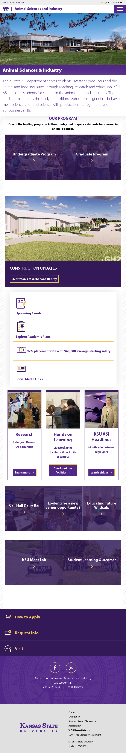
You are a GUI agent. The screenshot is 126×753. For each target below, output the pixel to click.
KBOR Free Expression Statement (84, 734)
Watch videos (101, 472)
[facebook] (55, 667)
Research (24, 434)
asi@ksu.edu (75, 687)
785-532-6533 (51, 687)
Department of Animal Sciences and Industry (63, 678)
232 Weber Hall (63, 682)
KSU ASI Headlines (101, 436)
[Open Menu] (120, 9)
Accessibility (74, 725)
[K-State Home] (6, 9)
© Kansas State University (81, 741)
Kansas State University (13, 2)
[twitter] (71, 667)
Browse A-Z (118, 2)
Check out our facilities (63, 470)
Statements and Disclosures (82, 721)
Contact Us (73, 712)
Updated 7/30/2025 (78, 746)
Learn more (24, 472)
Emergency (74, 716)
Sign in (106, 2)
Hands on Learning (63, 436)
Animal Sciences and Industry (38, 8)
